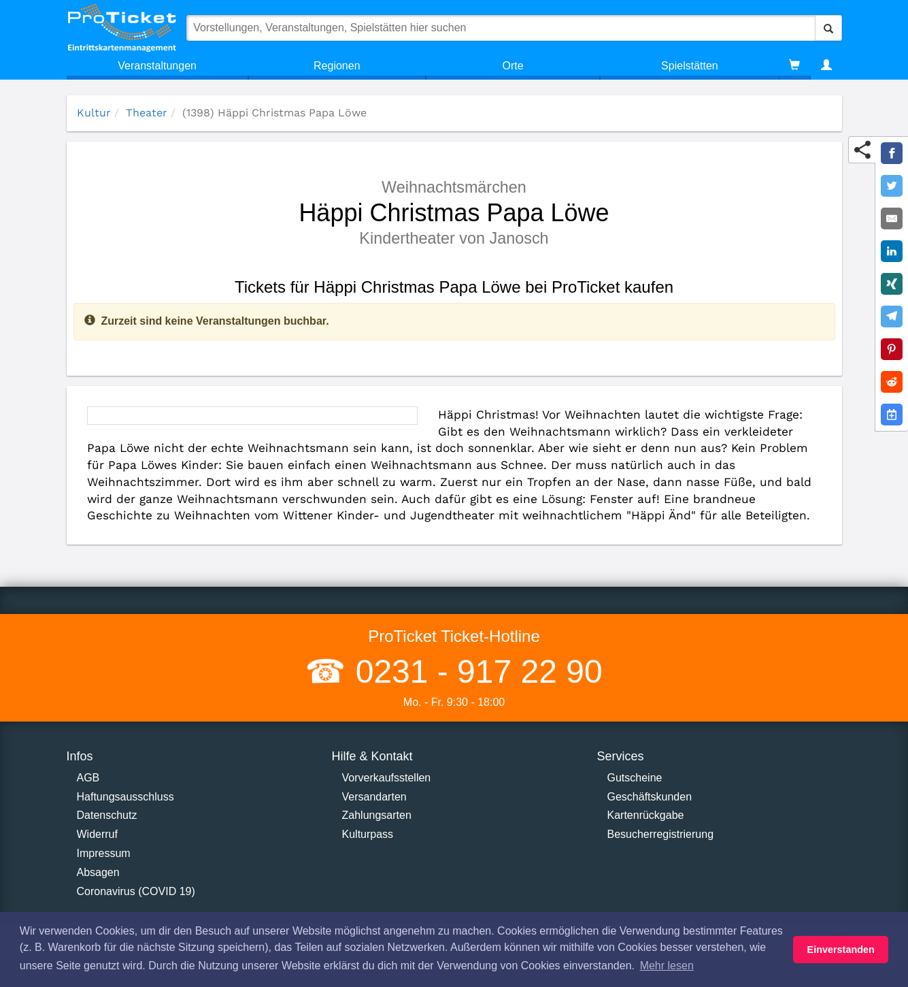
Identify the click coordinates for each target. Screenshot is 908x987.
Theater (146, 112)
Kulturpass (368, 834)
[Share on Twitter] (892, 186)
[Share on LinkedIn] (892, 251)
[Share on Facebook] (892, 153)
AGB (88, 777)
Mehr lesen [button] (667, 965)
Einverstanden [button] (841, 949)
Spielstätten (689, 65)
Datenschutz (107, 815)
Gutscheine (634, 777)
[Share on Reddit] (892, 382)
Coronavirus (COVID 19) (136, 891)
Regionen (337, 65)
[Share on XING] (892, 284)
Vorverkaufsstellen (386, 777)
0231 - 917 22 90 (474, 671)
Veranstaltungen (157, 65)
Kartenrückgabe (645, 815)
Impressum (104, 853)
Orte (513, 65)
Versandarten (374, 797)
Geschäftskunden (649, 797)
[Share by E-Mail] (892, 218)
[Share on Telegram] (892, 316)
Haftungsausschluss (125, 797)
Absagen (98, 872)
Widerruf (97, 834)
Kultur (94, 112)
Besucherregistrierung (660, 834)
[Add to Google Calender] (892, 414)
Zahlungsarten (376, 815)
